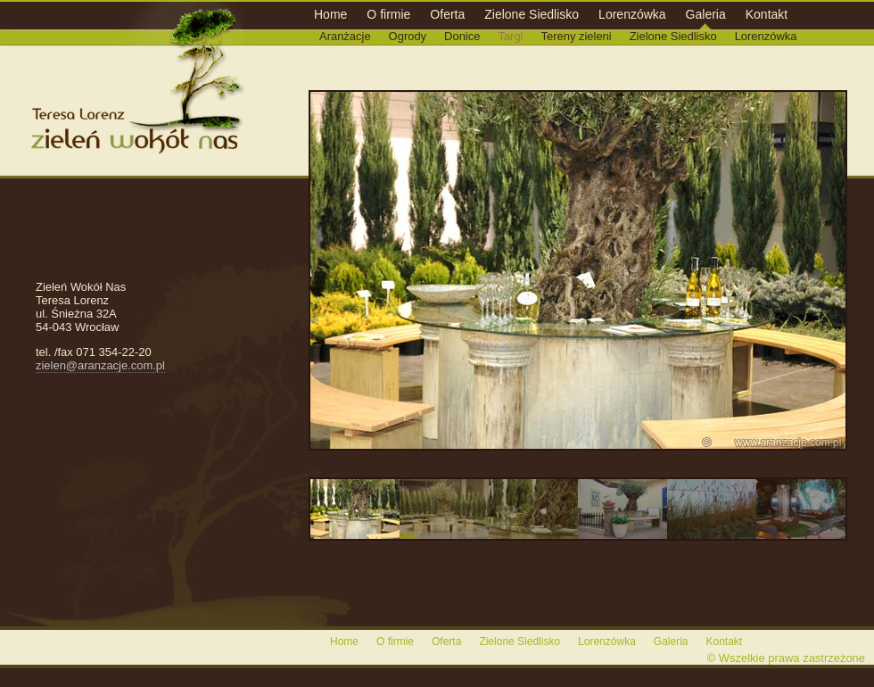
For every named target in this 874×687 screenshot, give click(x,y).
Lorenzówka (632, 14)
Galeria (706, 14)
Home (330, 14)
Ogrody (407, 36)
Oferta (447, 14)
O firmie (388, 14)
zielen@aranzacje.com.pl (100, 365)
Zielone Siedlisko (531, 14)
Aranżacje (345, 36)
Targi (510, 36)
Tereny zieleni (576, 36)
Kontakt (766, 14)
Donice (462, 36)
